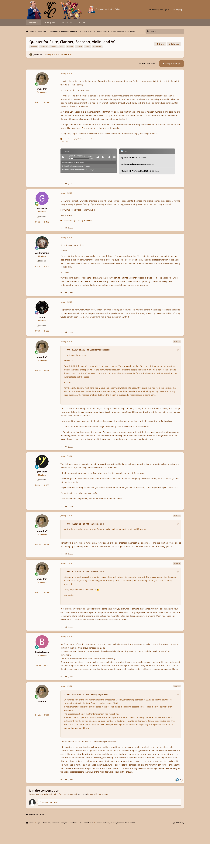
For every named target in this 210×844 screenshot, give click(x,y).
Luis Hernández (42, 253)
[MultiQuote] (61, 184)
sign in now (82, 794)
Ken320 (42, 317)
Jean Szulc (42, 471)
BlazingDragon (42, 652)
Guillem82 (42, 208)
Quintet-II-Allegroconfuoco (76, 166)
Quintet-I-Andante (73, 162)
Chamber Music (66, 54)
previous (103, 157)
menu (114, 157)
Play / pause (63, 157)
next (109, 157)
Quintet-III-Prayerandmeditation (78, 170)
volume (97, 157)
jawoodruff (37, 54)
